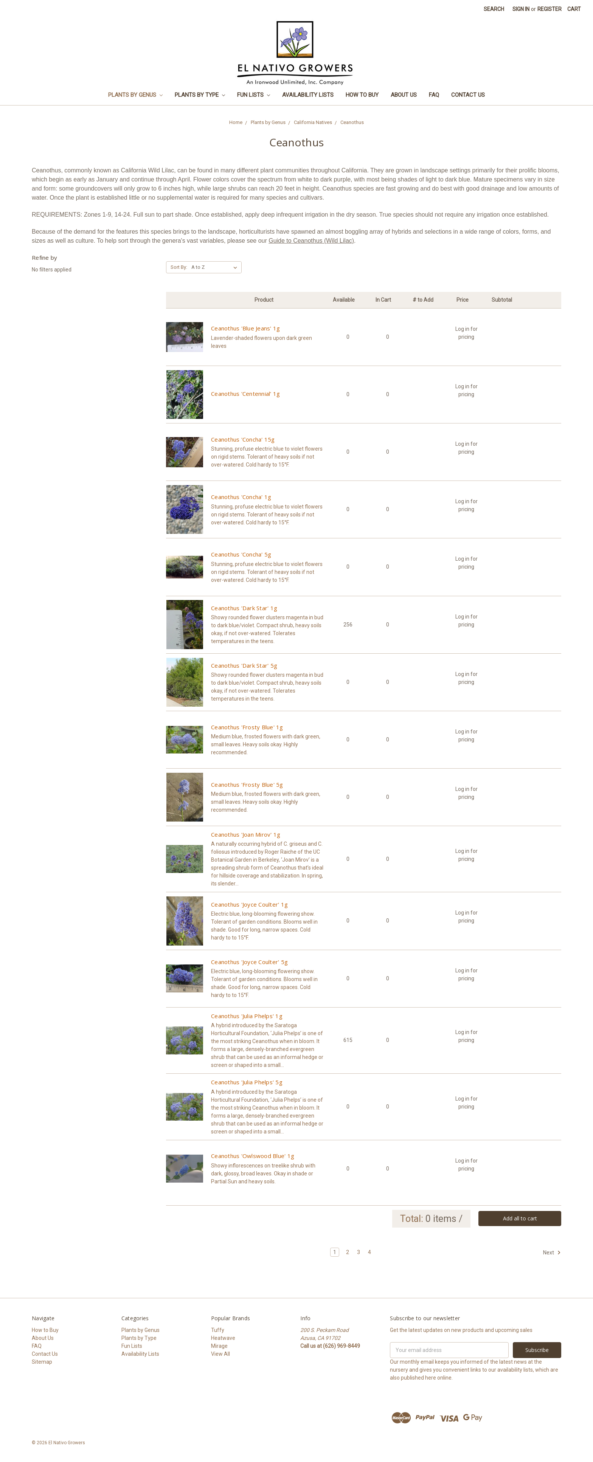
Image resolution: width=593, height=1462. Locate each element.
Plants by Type (200, 94)
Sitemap (42, 1362)
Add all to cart (520, 1218)
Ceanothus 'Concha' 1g (241, 497)
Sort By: (179, 267)
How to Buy (362, 94)
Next (552, 1252)
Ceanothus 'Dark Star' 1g (244, 608)
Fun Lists (253, 94)
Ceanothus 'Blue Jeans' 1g (245, 328)
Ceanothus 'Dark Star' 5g (244, 665)
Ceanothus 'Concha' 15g (243, 439)
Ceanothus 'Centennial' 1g (245, 393)
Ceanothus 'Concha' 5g (241, 554)
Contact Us (468, 94)
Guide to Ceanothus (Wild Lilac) (311, 240)
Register (549, 9)
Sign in (520, 9)
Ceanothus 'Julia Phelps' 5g (247, 1082)
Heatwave (223, 1338)
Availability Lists (308, 94)
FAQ (434, 94)
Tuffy (217, 1330)
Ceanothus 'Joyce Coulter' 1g (249, 904)
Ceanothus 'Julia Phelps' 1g (247, 1016)
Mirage (219, 1346)
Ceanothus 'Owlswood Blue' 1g (252, 1156)
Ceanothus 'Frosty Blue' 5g (247, 784)
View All (220, 1354)
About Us (404, 94)
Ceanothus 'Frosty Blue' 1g (247, 727)
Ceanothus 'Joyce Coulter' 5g (249, 962)
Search (494, 9)
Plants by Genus (135, 94)
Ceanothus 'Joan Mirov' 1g (245, 834)
